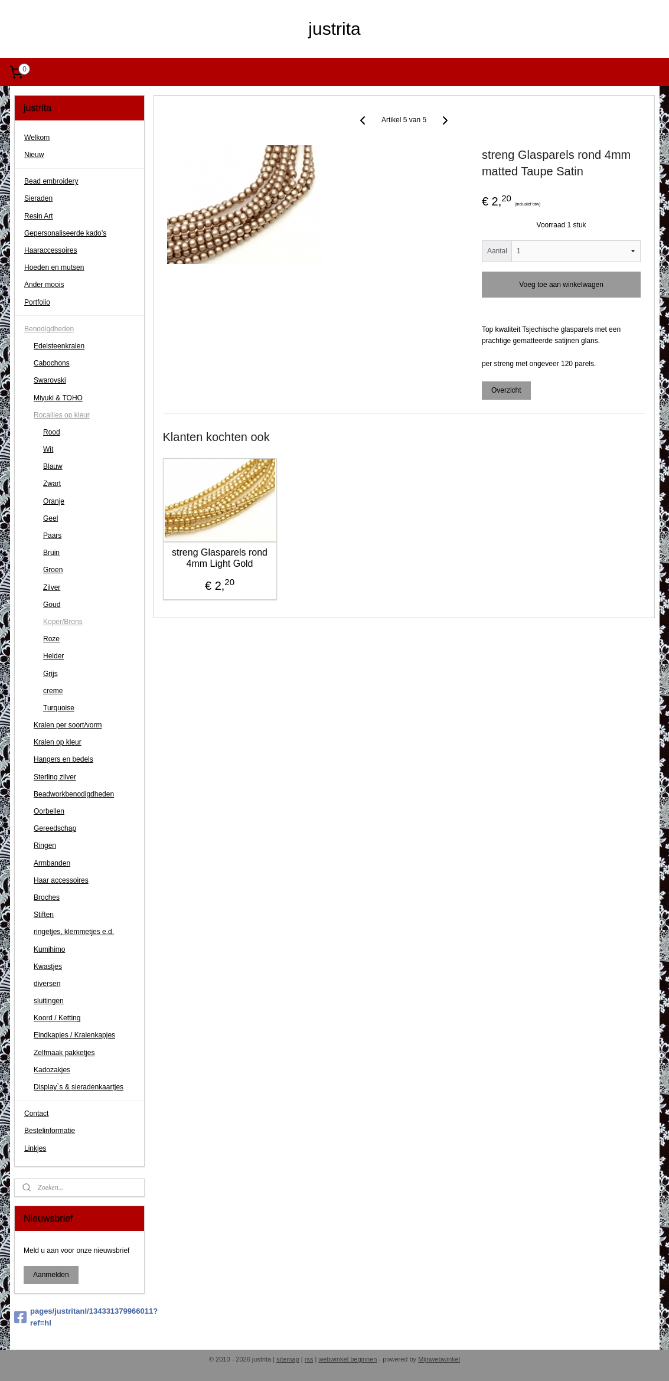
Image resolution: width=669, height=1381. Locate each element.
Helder (53, 656)
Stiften (44, 914)
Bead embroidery (51, 181)
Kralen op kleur (57, 742)
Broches (47, 897)
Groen (53, 570)
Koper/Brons (63, 622)
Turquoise (58, 708)
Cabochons (52, 363)
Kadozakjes (52, 1070)
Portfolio (37, 302)
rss (309, 1359)
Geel (50, 518)
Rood (51, 432)
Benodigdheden (49, 329)
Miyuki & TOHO (58, 398)
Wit (48, 449)
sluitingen (49, 1001)
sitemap (287, 1359)
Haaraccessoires (50, 250)
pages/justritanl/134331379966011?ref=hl (79, 1317)
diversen (47, 984)
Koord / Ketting (57, 1018)
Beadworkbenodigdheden (74, 794)
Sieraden (38, 198)
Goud (51, 604)
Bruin (51, 553)
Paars (52, 535)
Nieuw (34, 155)
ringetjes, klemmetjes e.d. (74, 932)
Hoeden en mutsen (54, 267)
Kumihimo (49, 949)
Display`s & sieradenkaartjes (78, 1087)
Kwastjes (48, 966)
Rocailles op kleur (62, 415)
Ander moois (44, 284)
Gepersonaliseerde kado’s (65, 233)
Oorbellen (49, 811)
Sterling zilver (55, 777)
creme (53, 691)
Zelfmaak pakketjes (64, 1053)
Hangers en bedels (63, 759)
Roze (51, 639)
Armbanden (52, 863)
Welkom (37, 137)
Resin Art (38, 216)
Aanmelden (51, 1275)
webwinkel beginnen (347, 1359)
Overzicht (506, 390)
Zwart (52, 483)
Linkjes (35, 1148)
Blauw (53, 466)
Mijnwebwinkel (439, 1359)
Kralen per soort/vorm (68, 725)
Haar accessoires (61, 880)
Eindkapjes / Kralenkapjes (74, 1035)
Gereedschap (55, 828)
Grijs (50, 674)
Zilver (51, 587)
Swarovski (50, 380)
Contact (36, 1113)
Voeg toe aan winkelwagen (561, 284)
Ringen (45, 845)
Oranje (53, 501)
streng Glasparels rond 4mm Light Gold (219, 557)
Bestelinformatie (49, 1131)
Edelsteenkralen (59, 346)
